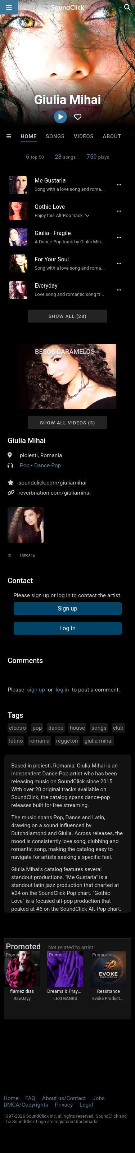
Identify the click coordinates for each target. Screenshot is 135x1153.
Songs (55, 137)
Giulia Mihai (26, 440)
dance (55, 728)
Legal (86, 1105)
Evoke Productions (110, 998)
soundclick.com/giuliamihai (52, 482)
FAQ (30, 1098)
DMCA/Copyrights (26, 1105)
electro (17, 728)
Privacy (64, 1105)
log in (62, 689)
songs (99, 728)
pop (37, 728)
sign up (36, 689)
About (112, 137)
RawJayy (22, 998)
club (118, 728)
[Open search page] (128, 7)
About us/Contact (64, 1098)
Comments (25, 660)
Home (29, 137)
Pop (25, 465)
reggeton (67, 741)
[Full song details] (119, 185)
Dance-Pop (47, 465)
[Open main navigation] (9, 7)
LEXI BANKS (65, 998)
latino (16, 741)
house (77, 728)
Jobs (99, 1098)
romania (39, 741)
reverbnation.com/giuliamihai (54, 493)
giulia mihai (99, 741)
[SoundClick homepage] (68, 7)
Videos (84, 137)
